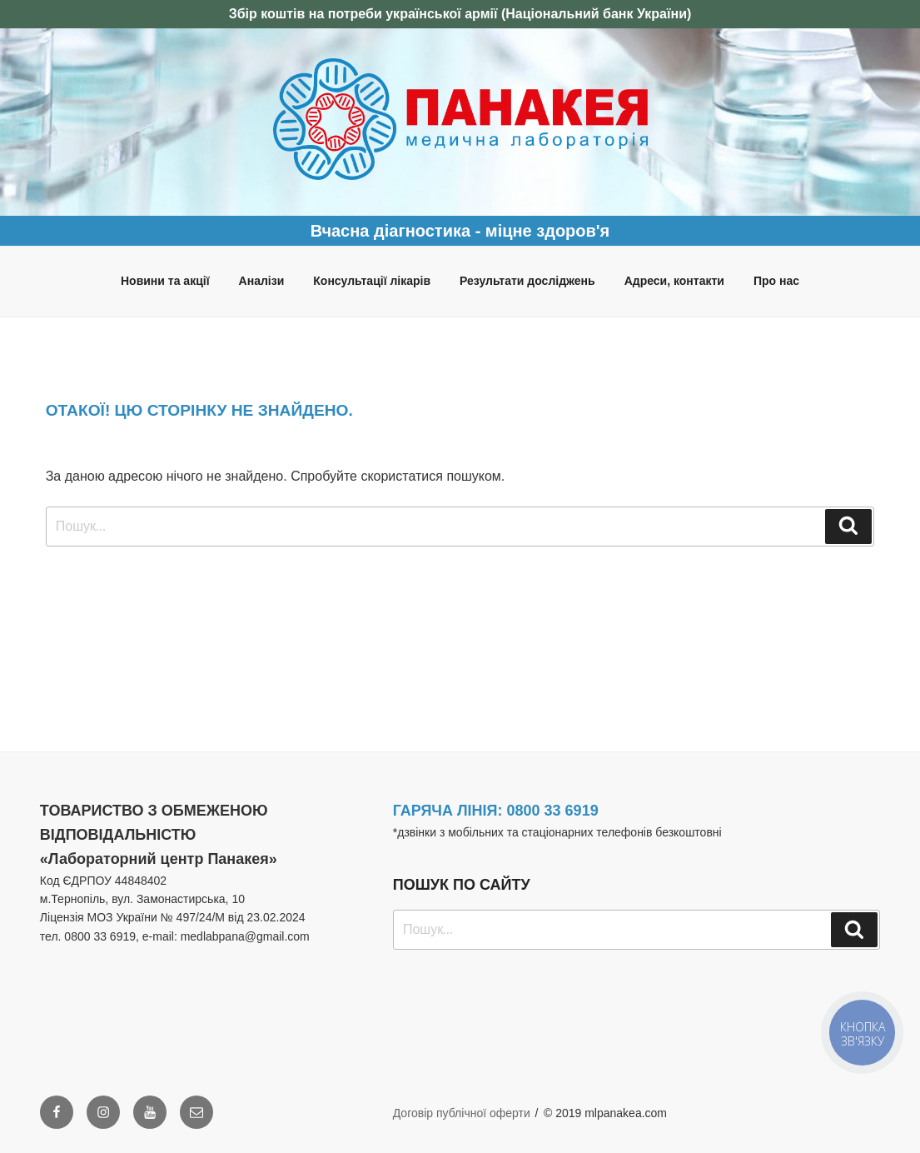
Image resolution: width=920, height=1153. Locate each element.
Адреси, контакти (674, 280)
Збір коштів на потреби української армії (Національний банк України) (460, 14)
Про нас (776, 280)
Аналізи (262, 280)
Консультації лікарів (371, 280)
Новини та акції (165, 280)
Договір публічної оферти (461, 1113)
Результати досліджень (527, 280)
